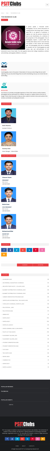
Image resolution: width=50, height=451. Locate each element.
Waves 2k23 (6, 356)
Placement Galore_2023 (10, 339)
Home (2, 13)
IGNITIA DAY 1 (6, 363)
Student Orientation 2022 (10, 346)
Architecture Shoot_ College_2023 (14, 286)
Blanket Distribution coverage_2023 (14, 289)
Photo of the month (9, 332)
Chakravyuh (6, 360)
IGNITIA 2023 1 (6, 317)
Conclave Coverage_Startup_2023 (13, 303)
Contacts (31, 446)
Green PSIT (6, 314)
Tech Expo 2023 (7, 353)
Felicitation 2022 (8, 310)
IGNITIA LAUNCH (7, 367)
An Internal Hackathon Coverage (13, 282)
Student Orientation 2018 (10, 342)
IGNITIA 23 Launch (8, 324)
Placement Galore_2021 (10, 335)
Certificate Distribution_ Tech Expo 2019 (15, 300)
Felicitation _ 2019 (8, 307)
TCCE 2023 (5, 349)
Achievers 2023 (7, 279)
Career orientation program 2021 (13, 296)
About (24, 446)
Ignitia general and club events (13, 328)
